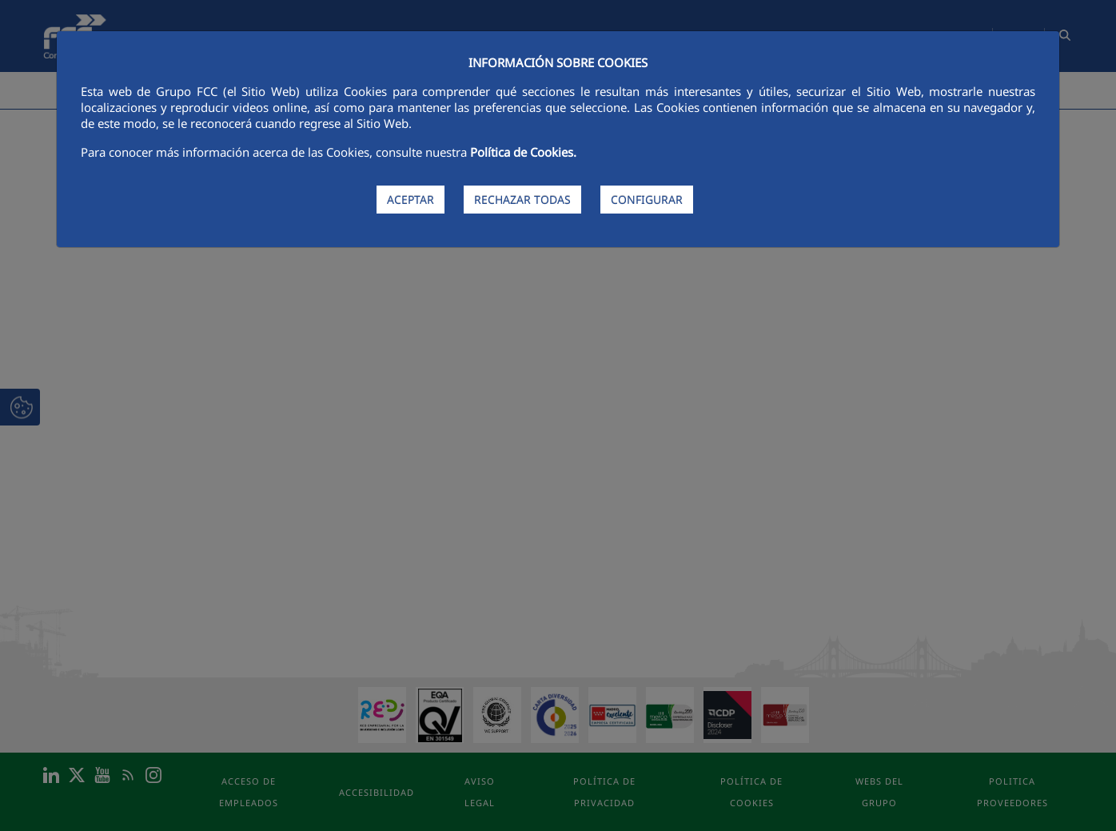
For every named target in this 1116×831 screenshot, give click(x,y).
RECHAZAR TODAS (522, 199)
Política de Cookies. (523, 152)
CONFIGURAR (647, 199)
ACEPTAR (410, 199)
